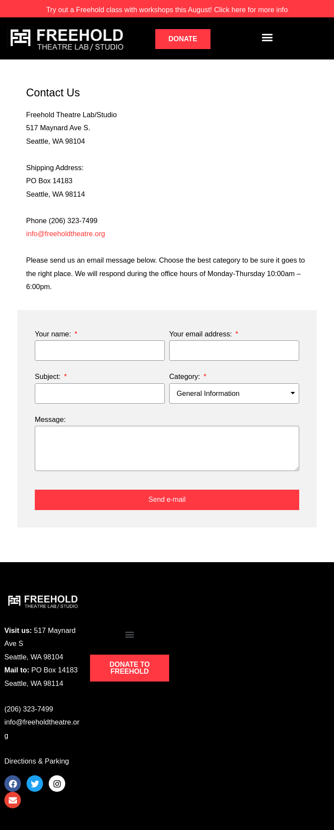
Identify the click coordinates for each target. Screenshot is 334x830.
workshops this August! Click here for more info (167, 9)
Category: (185, 376)
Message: (50, 419)
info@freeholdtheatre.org (65, 233)
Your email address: (201, 334)
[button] (182, 39)
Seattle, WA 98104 (33, 657)
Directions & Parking (36, 761)
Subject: (49, 376)
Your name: (54, 334)
